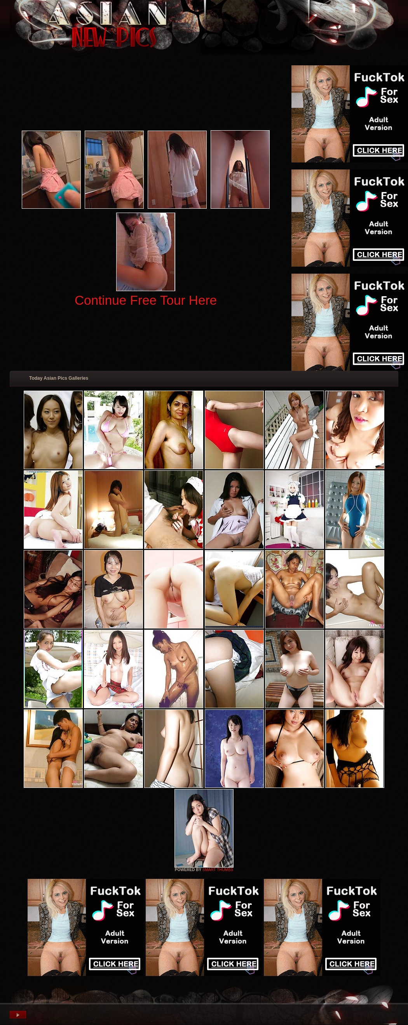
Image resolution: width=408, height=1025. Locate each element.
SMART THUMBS (217, 870)
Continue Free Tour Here (146, 300)
